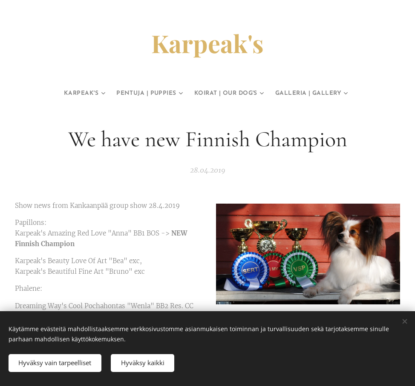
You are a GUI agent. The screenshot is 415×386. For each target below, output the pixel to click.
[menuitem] (64, 93)
